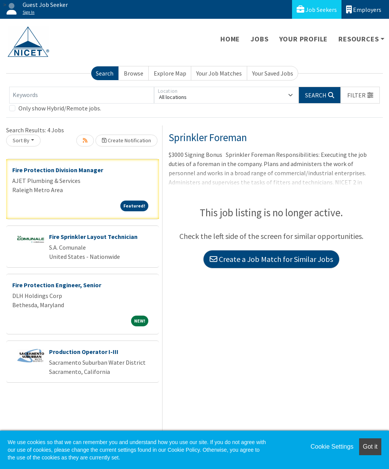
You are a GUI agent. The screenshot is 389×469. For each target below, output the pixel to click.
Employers (363, 9)
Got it (370, 446)
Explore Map (170, 73)
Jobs (259, 39)
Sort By (21, 140)
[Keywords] (81, 95)
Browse (133, 73)
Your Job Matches (219, 73)
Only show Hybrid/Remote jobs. (59, 108)
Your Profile (303, 39)
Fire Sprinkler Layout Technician (93, 236)
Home (230, 39)
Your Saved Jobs (272, 73)
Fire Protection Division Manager (57, 170)
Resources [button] (358, 39)
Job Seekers (317, 9)
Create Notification (126, 140)
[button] (360, 95)
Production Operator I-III (83, 351)
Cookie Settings (331, 446)
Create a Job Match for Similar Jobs (271, 259)
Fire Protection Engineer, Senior (56, 285)
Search (104, 73)
